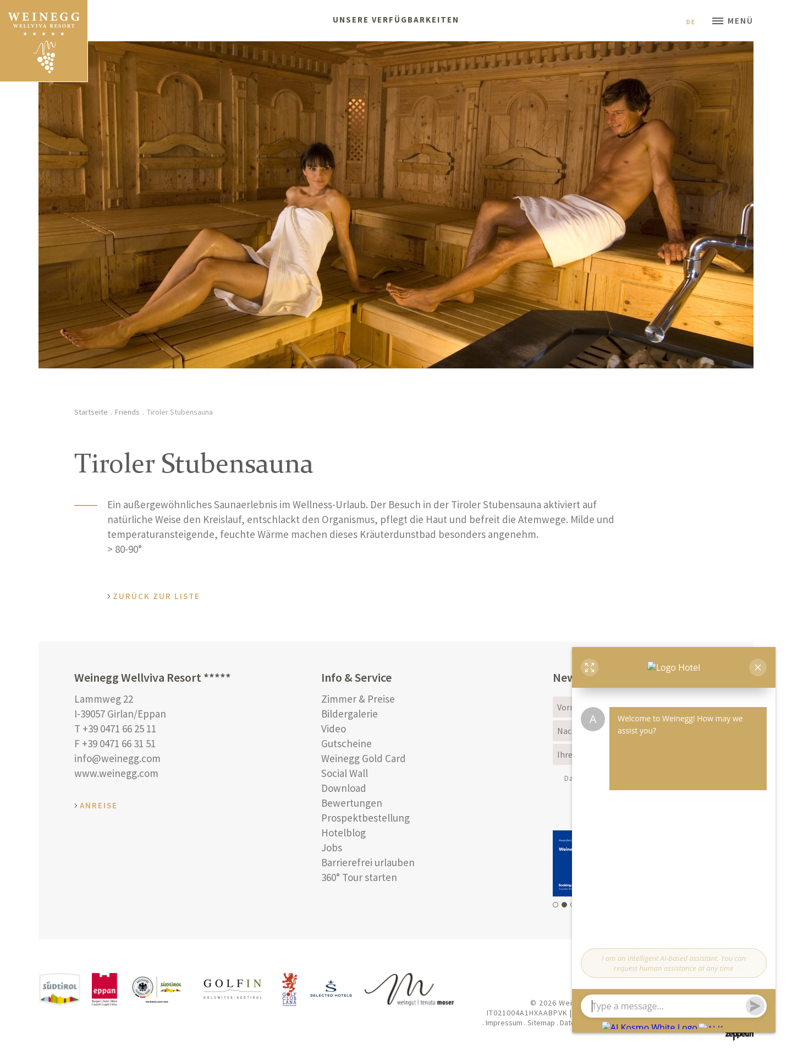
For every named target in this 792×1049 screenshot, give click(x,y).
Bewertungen (351, 802)
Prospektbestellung (365, 817)
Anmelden (676, 807)
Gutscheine (346, 743)
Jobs (331, 847)
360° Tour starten (359, 877)
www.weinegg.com (116, 773)
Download (343, 788)
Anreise (99, 805)
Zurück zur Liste (156, 596)
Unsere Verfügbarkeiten (396, 19)
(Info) (622, 778)
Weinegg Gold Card (363, 758)
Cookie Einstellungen (671, 1023)
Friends (127, 412)
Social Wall (344, 773)
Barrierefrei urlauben (368, 862)
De (695, 22)
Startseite (91, 412)
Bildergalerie (349, 713)
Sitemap (541, 1023)
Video (333, 728)
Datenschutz (597, 778)
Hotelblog (343, 832)
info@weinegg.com (117, 758)
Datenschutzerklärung (596, 1023)
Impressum (504, 1023)
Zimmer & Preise (358, 698)
